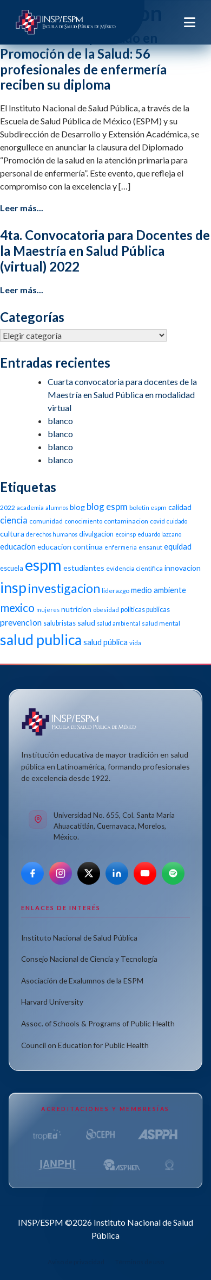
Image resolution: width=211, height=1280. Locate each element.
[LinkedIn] (117, 873)
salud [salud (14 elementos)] (86, 622)
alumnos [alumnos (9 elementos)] (56, 507)
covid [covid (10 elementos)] (157, 521)
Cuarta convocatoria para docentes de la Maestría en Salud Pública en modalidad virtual (122, 394)
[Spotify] (173, 873)
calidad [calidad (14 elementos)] (180, 507)
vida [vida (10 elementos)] (135, 642)
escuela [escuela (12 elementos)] (11, 568)
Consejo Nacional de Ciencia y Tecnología (89, 958)
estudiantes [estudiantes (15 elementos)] (83, 567)
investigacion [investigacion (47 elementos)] (64, 588)
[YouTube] (145, 873)
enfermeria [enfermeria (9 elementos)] (120, 547)
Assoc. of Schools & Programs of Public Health (98, 1023)
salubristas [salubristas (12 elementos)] (59, 623)
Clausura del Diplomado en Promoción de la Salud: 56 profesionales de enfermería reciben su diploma (83, 61)
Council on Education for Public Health (85, 1045)
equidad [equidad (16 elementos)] (178, 546)
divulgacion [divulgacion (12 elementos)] (96, 534)
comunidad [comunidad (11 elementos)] (46, 521)
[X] (88, 873)
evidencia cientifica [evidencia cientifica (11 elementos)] (134, 568)
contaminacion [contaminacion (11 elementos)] (126, 521)
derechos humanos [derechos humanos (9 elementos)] (51, 534)
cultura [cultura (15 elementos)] (12, 533)
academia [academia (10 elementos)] (30, 507)
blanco (60, 420)
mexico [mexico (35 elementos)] (17, 607)
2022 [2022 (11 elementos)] (7, 507)
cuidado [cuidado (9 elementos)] (177, 521)
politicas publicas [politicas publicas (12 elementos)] (145, 610)
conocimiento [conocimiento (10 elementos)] (83, 521)
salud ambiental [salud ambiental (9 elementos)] (118, 623)
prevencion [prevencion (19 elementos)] (21, 622)
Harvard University (52, 1001)
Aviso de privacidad (76, 1262)
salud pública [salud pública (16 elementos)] (105, 642)
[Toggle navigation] (189, 22)
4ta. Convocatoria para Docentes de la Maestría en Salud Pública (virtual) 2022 (105, 250)
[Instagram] (60, 873)
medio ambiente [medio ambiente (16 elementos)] (158, 590)
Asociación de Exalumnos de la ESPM (82, 980)
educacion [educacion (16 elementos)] (18, 546)
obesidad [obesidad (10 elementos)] (106, 609)
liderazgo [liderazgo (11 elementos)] (115, 591)
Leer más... (21, 208)
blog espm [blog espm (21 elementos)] (107, 506)
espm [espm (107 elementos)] (43, 564)
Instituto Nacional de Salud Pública (79, 937)
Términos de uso (139, 1262)
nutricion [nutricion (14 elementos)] (76, 609)
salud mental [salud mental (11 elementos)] (161, 623)
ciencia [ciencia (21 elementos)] (14, 520)
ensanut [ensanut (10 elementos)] (150, 547)
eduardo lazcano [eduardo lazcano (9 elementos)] (159, 534)
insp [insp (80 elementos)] (13, 587)
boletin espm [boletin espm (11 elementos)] (148, 507)
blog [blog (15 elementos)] (77, 507)
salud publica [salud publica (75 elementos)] (41, 639)
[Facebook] (32, 873)
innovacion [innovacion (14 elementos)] (182, 567)
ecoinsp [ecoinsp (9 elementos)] (125, 534)
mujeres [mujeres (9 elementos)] (48, 609)
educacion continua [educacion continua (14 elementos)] (70, 546)
